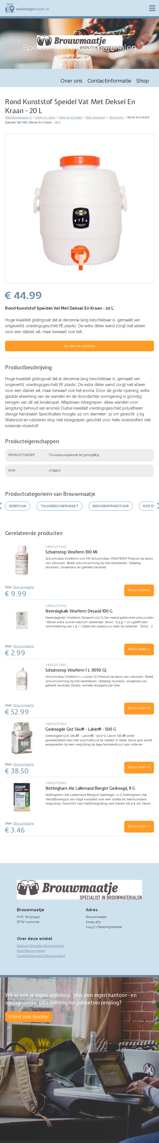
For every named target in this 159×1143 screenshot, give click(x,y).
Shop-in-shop (45, 117)
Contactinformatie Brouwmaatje (41, 956)
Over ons (71, 81)
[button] (79, 281)
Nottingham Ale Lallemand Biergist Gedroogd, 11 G (90, 788)
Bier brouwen (95, 117)
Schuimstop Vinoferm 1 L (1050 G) (76, 670)
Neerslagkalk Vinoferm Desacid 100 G (78, 611)
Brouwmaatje (23, 587)
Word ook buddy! (28, 1017)
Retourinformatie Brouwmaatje (40, 946)
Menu (152, 8)
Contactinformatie (109, 81)
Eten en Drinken (70, 117)
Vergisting (116, 117)
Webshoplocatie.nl (18, 117)
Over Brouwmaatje (31, 951)
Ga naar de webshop (79, 346)
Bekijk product (139, 590)
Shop (142, 81)
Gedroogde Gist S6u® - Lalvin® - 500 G (80, 729)
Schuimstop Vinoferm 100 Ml (71, 552)
